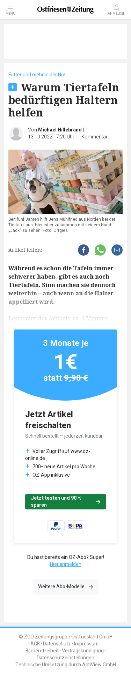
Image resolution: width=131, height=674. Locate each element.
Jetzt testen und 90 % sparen (65, 501)
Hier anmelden (65, 564)
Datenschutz (57, 644)
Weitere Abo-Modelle (65, 586)
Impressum (86, 644)
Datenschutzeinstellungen (65, 657)
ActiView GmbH (99, 664)
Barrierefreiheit (42, 650)
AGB (35, 644)
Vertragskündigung (83, 650)
